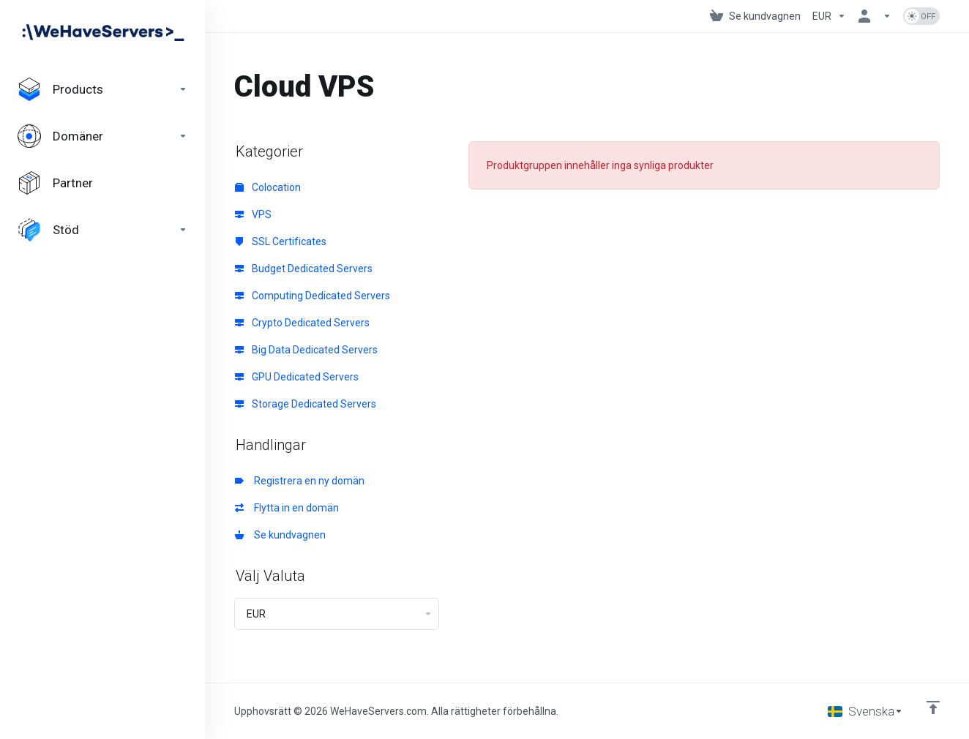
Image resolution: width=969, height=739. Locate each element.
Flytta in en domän (287, 508)
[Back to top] (933, 707)
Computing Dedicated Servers (312, 295)
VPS (253, 214)
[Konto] (874, 16)
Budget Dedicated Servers (304, 268)
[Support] (102, 229)
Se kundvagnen (280, 535)
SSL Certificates (280, 241)
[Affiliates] (102, 183)
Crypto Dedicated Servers (302, 323)
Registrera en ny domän (299, 481)
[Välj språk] (865, 711)
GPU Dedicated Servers (297, 377)
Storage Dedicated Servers (305, 404)
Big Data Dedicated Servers (306, 350)
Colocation (268, 187)
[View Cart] (755, 16)
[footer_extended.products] (102, 89)
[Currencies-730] (829, 16)
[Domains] (102, 136)
